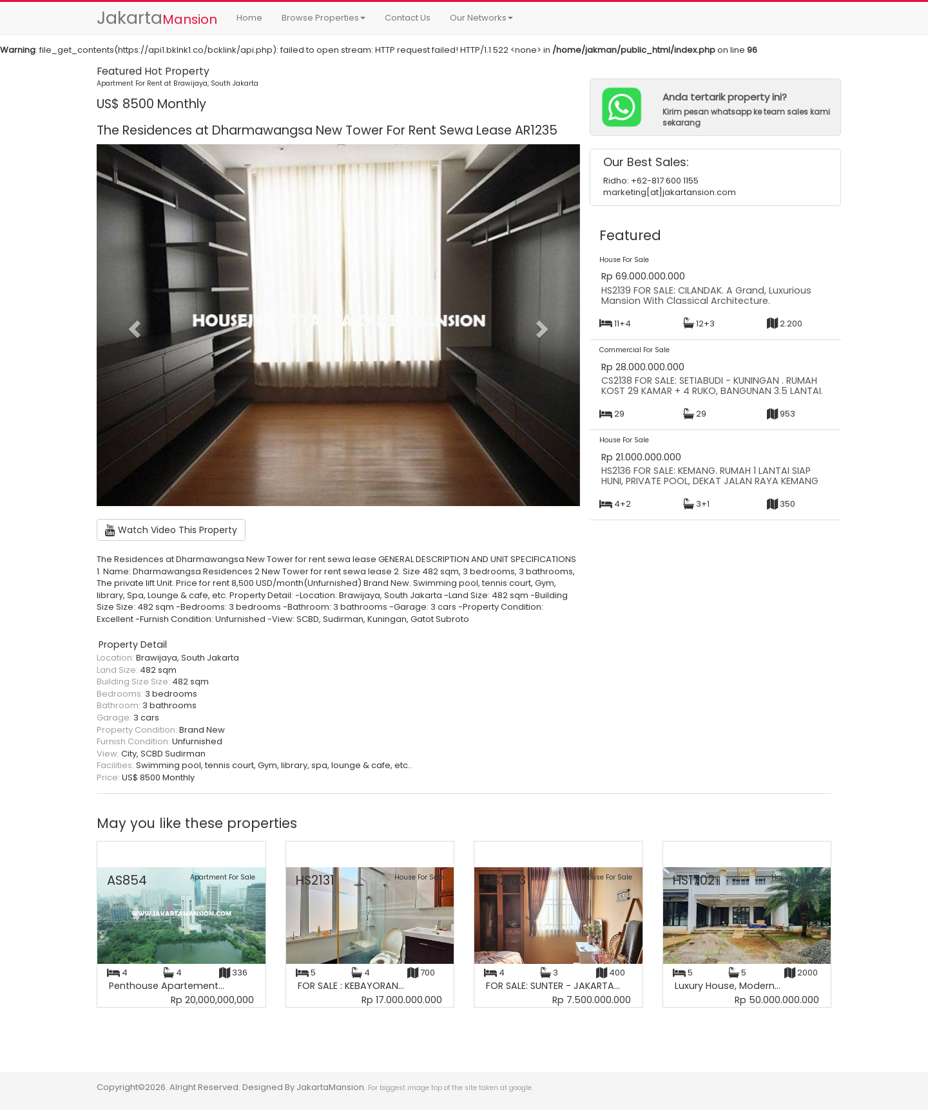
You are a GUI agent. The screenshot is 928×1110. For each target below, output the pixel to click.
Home (249, 18)
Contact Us (407, 18)
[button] (133, 325)
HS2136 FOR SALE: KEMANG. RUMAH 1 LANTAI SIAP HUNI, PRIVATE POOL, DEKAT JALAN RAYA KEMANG (709, 475)
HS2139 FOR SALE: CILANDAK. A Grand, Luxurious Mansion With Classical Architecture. (706, 295)
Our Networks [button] (481, 18)
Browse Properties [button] (323, 18)
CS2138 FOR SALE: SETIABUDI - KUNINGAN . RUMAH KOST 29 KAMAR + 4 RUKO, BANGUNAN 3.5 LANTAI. (712, 385)
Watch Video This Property (171, 529)
